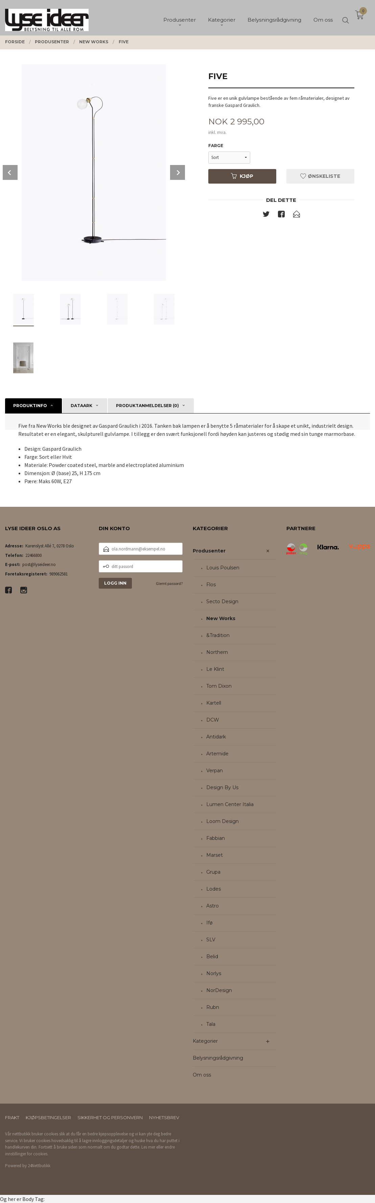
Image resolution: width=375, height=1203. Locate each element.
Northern (217, 652)
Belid (212, 956)
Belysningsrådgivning (218, 1058)
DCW (212, 720)
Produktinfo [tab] (30, 405)
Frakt (12, 1117)
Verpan (214, 771)
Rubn (212, 1007)
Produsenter (209, 551)
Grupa (213, 872)
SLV (210, 940)
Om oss (202, 1075)
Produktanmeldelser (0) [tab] (147, 405)
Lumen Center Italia (230, 804)
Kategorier (205, 1041)
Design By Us (222, 787)
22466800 (33, 555)
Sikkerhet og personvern (110, 1117)
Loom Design (222, 821)
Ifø (209, 923)
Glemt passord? (169, 583)
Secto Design (222, 601)
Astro (212, 906)
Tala (210, 1024)
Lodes (213, 889)
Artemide (217, 754)
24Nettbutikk (39, 1166)
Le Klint (215, 669)
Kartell (213, 703)
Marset (214, 855)
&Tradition (218, 635)
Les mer (148, 1147)
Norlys (213, 973)
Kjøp (242, 176)
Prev (10, 172)
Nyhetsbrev (164, 1117)
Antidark (216, 737)
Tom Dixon (219, 686)
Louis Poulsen (222, 568)
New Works (220, 618)
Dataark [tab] (81, 405)
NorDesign (219, 990)
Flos (211, 585)
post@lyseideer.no (39, 564)
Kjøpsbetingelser (48, 1117)
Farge (215, 145)
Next (177, 172)
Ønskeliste (320, 176)
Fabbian (215, 838)
